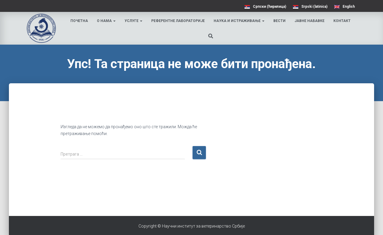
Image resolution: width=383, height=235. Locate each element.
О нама (106, 21)
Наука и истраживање (239, 21)
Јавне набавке (309, 21)
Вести (279, 21)
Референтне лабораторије (178, 21)
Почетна (79, 21)
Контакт (342, 21)
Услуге (133, 21)
